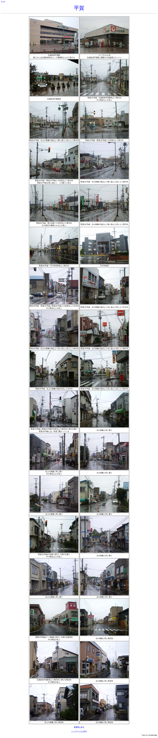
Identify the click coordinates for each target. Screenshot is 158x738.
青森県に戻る (79, 727)
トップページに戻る (79, 731)
